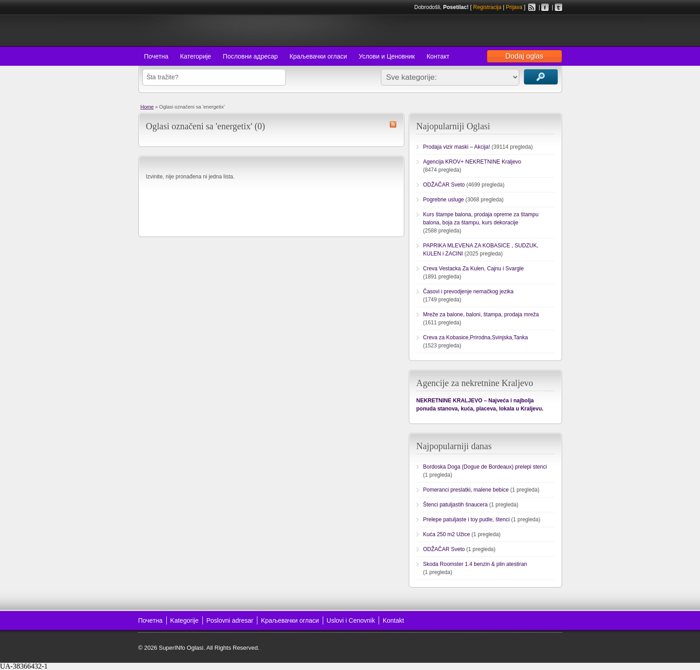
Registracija (487, 7)
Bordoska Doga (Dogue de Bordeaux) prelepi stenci (485, 467)
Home (147, 106)
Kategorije (184, 620)
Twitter (558, 7)
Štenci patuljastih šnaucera (455, 504)
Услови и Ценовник (387, 56)
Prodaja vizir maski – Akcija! (456, 147)
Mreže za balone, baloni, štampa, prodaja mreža (481, 314)
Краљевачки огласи (318, 56)
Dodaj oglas (524, 56)
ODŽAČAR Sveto (444, 185)
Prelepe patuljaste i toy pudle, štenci (466, 519)
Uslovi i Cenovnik (351, 620)
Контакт (437, 56)
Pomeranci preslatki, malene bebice (466, 490)
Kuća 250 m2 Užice (446, 534)
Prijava (514, 7)
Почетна (156, 56)
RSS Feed (531, 7)
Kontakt (393, 620)
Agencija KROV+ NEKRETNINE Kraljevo (472, 162)
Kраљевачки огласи (290, 620)
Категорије (195, 56)
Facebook (545, 7)
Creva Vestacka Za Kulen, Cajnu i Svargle (473, 268)
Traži (541, 77)
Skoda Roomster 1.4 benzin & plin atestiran (475, 564)
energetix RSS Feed (393, 124)
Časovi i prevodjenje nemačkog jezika (468, 291)
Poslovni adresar (229, 620)
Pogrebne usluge (443, 199)
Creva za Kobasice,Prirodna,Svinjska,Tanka (475, 337)
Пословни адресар (250, 56)
